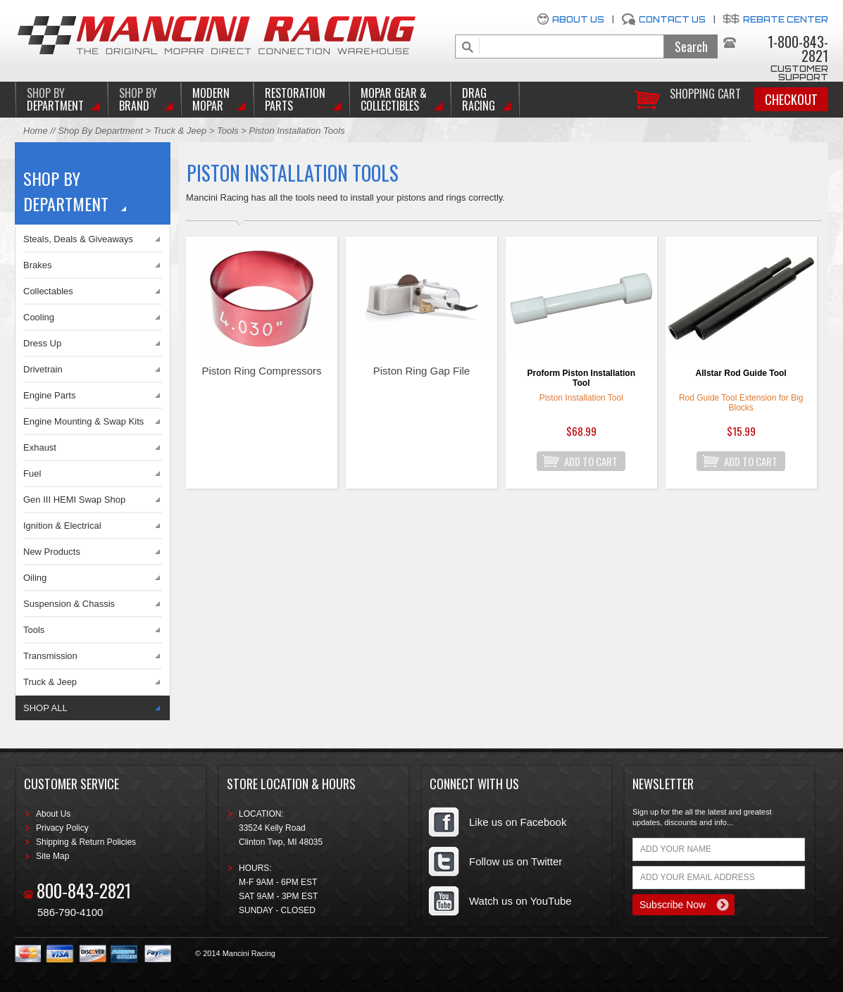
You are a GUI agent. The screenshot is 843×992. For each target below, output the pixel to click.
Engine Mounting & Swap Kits (83, 421)
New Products (51, 551)
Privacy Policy (62, 828)
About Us (578, 19)
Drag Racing (478, 99)
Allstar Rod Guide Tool (741, 373)
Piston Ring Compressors (262, 371)
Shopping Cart (705, 92)
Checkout (791, 99)
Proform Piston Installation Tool (581, 378)
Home (35, 130)
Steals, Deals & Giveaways (78, 239)
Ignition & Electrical (62, 525)
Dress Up (42, 343)
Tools (228, 130)
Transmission (50, 656)
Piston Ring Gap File (421, 371)
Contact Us (672, 19)
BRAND (138, 99)
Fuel (32, 473)
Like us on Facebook (517, 822)
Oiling (34, 577)
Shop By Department (100, 130)
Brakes (37, 265)
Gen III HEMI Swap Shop (74, 499)
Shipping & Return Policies (86, 842)
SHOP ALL (45, 708)
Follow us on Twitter (515, 861)
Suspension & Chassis (69, 603)
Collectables (48, 291)
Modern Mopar (211, 99)
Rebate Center (785, 19)
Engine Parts (49, 395)
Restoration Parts (295, 99)
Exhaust (39, 447)
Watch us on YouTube (520, 901)
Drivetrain (43, 369)
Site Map (52, 856)
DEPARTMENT (55, 99)
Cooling (38, 317)
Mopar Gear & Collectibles (394, 99)
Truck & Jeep (180, 130)
